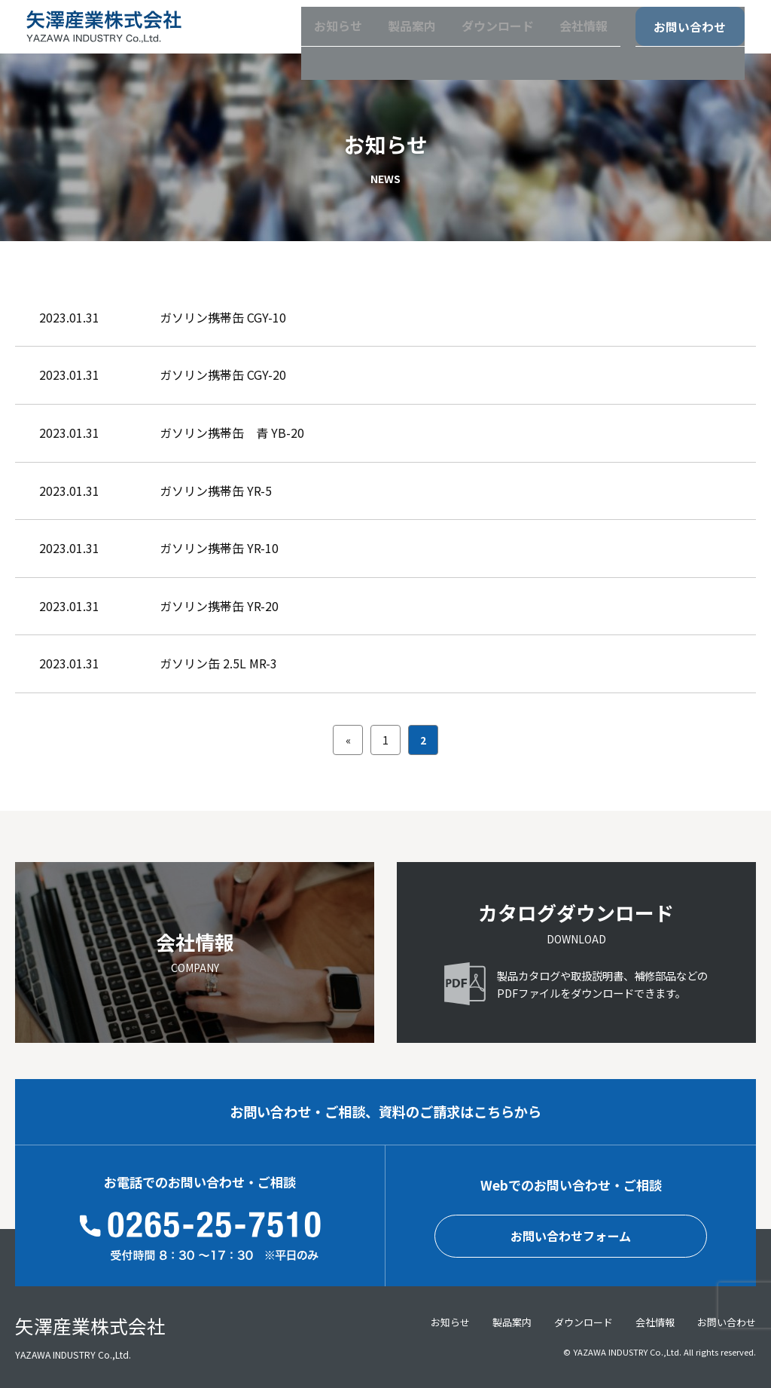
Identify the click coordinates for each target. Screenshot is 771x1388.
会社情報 (562, 37)
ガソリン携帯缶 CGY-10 (223, 317)
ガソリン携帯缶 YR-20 (219, 606)
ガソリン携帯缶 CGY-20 (223, 374)
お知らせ (303, 37)
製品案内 (382, 37)
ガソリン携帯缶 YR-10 (219, 548)
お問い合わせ (681, 37)
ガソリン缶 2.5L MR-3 (218, 663)
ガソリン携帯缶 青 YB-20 (232, 432)
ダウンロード (472, 37)
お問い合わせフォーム (571, 1236)
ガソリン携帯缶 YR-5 (216, 491)
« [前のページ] (348, 740)
